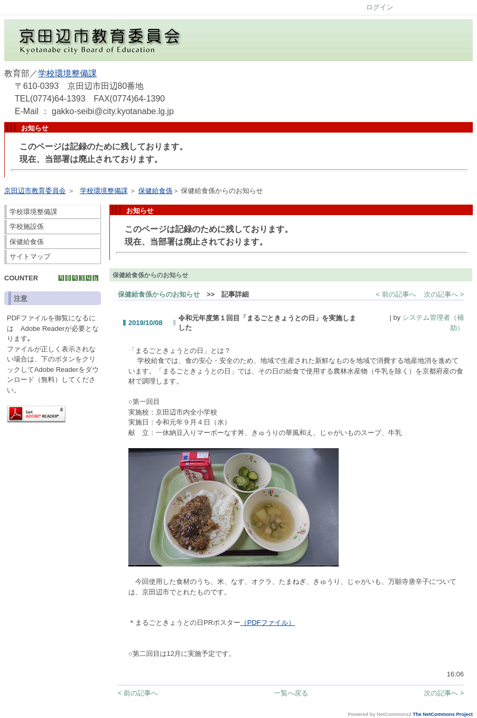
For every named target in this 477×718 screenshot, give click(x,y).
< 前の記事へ (396, 294)
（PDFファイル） (267, 622)
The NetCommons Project (443, 714)
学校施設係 (26, 226)
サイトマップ (29, 256)
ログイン (379, 7)
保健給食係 (155, 191)
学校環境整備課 (67, 73)
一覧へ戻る (291, 693)
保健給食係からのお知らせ (159, 294)
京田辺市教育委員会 (35, 191)
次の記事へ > (444, 294)
